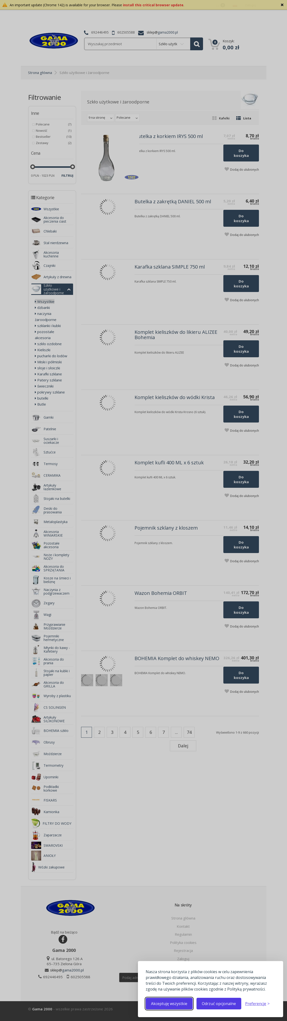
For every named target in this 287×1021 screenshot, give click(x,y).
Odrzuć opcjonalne (219, 1003)
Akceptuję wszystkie (169, 1003)
